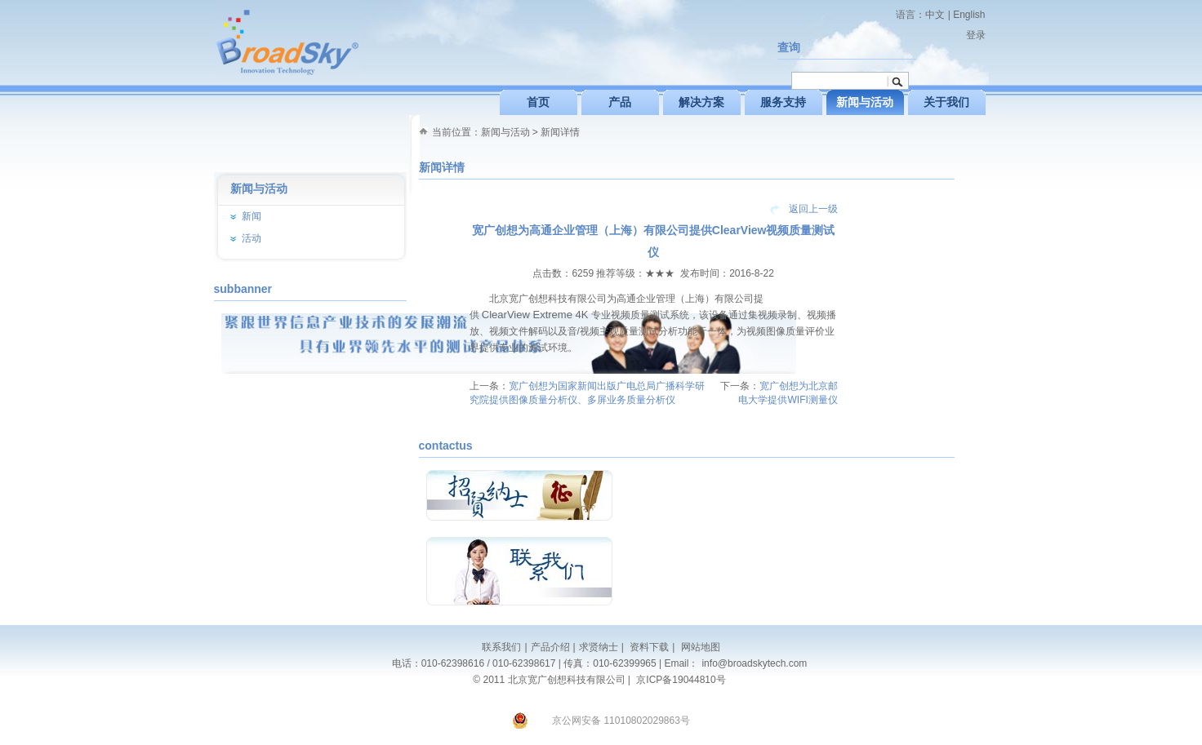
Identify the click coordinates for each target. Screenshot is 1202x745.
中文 (935, 14)
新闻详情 (560, 132)
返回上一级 (813, 209)
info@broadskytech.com (754, 663)
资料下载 (648, 647)
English (969, 14)
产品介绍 (550, 647)
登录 (976, 35)
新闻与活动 (505, 132)
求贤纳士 (598, 647)
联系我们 (501, 647)
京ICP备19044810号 (680, 679)
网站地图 (698, 647)
